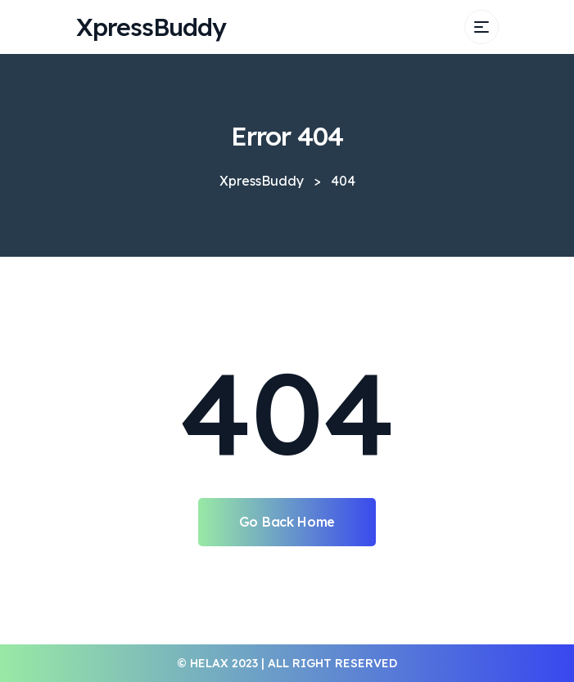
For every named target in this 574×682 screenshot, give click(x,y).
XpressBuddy (151, 27)
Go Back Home (287, 522)
